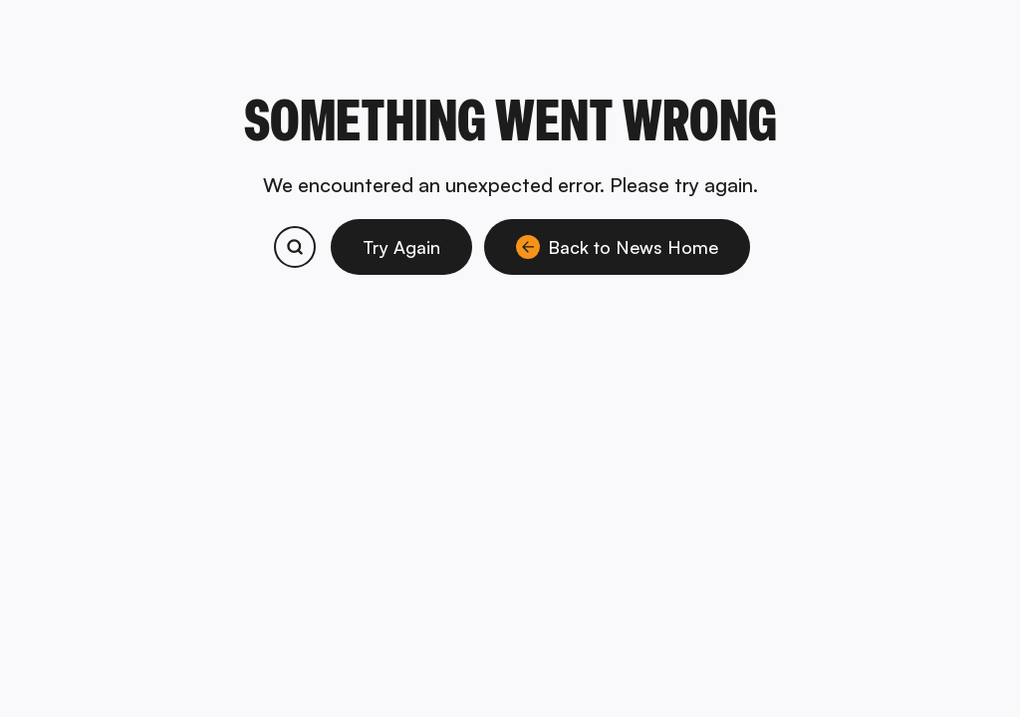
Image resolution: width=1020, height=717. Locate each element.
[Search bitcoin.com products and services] (295, 247)
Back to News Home (617, 247)
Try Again (401, 247)
